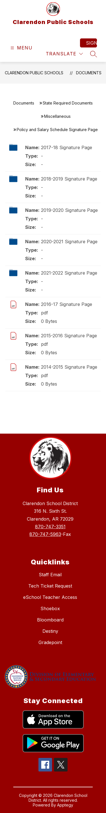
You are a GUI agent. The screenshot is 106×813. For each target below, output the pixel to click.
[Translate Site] (64, 53)
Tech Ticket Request (50, 586)
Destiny (50, 631)
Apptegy (65, 805)
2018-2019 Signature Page (69, 179)
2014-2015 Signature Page (69, 367)
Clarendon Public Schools (34, 72)
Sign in (91, 43)
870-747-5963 (45, 534)
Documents (88, 72)
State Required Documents (68, 103)
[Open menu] (21, 47)
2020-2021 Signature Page (69, 241)
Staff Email (50, 574)
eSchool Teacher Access (50, 597)
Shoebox (50, 608)
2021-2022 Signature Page (69, 273)
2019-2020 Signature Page (69, 210)
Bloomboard (50, 620)
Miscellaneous (57, 116)
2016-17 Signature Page (66, 304)
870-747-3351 (50, 526)
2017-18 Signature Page (66, 147)
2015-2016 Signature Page (69, 335)
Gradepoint (50, 642)
